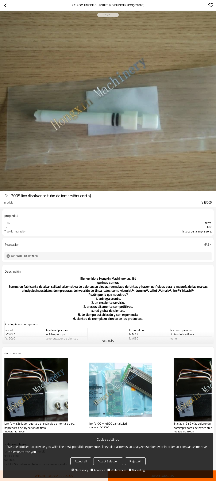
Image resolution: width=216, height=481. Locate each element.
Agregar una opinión (24, 256)
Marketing (137, 470)
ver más (108, 341)
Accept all (81, 461)
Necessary (80, 470)
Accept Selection (108, 461)
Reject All (135, 461)
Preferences (117, 470)
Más (206, 244)
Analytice (97, 470)
